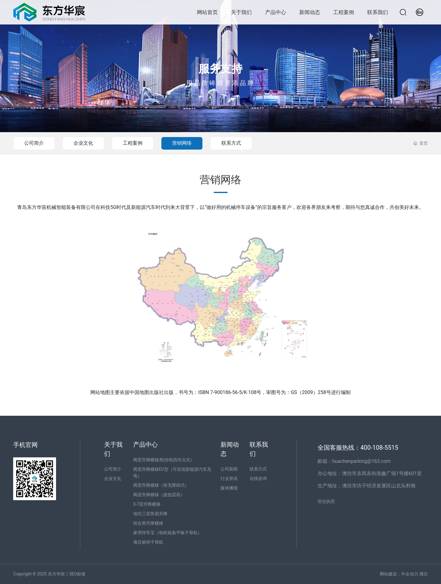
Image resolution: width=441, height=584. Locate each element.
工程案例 (132, 143)
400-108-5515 (380, 447)
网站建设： (390, 573)
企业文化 (83, 143)
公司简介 (34, 143)
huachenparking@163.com (361, 461)
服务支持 (220, 68)
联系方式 (231, 143)
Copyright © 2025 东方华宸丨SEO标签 (49, 573)
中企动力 (409, 573)
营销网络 (182, 143)
